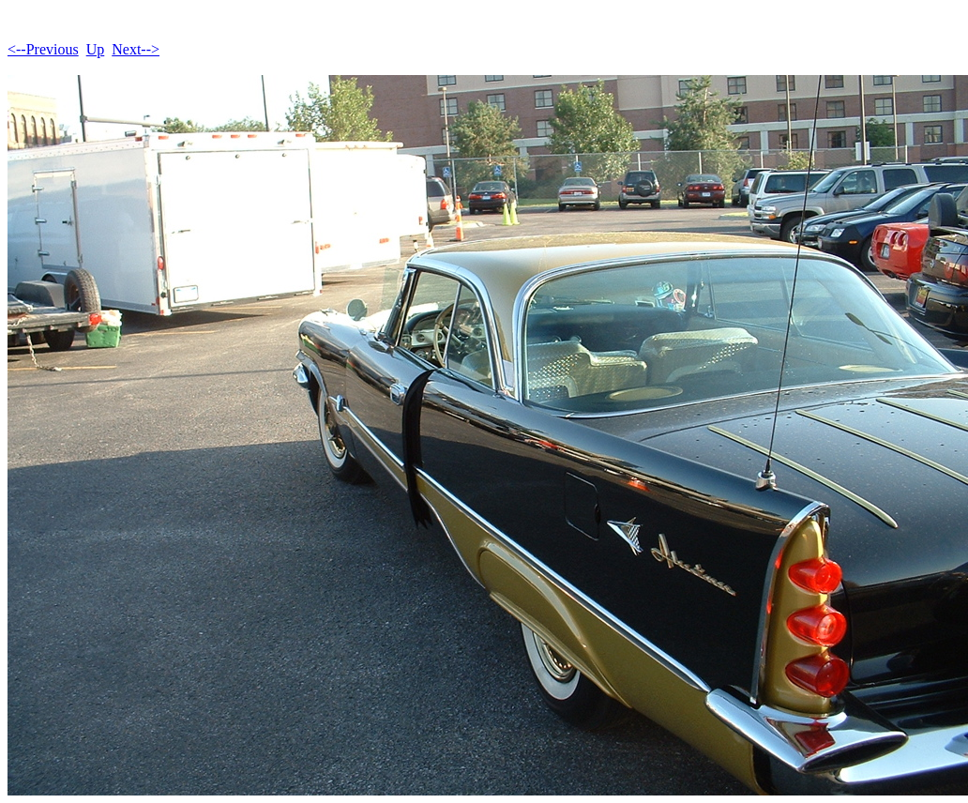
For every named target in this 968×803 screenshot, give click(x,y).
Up (95, 49)
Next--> (135, 49)
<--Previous (43, 49)
